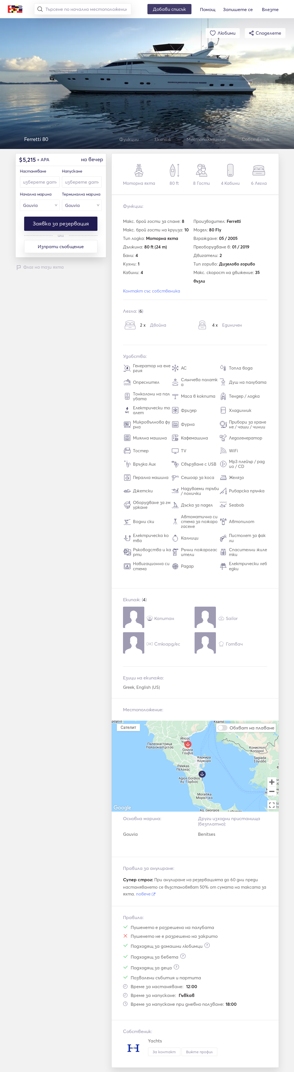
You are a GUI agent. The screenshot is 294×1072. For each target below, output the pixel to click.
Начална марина (35, 194)
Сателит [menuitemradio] (128, 727)
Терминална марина (81, 194)
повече (145, 894)
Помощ (207, 9)
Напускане (72, 171)
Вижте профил (199, 1052)
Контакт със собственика (151, 291)
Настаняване (33, 171)
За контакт (164, 1052)
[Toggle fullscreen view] (271, 804)
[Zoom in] (271, 781)
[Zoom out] (271, 791)
